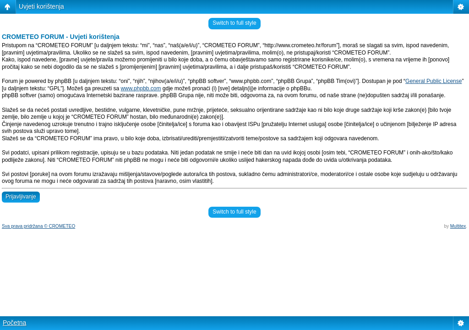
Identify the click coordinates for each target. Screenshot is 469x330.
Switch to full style (234, 23)
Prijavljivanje (20, 196)
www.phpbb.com (140, 88)
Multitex (458, 226)
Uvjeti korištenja (41, 6)
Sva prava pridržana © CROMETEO (38, 226)
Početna (14, 322)
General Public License (433, 81)
